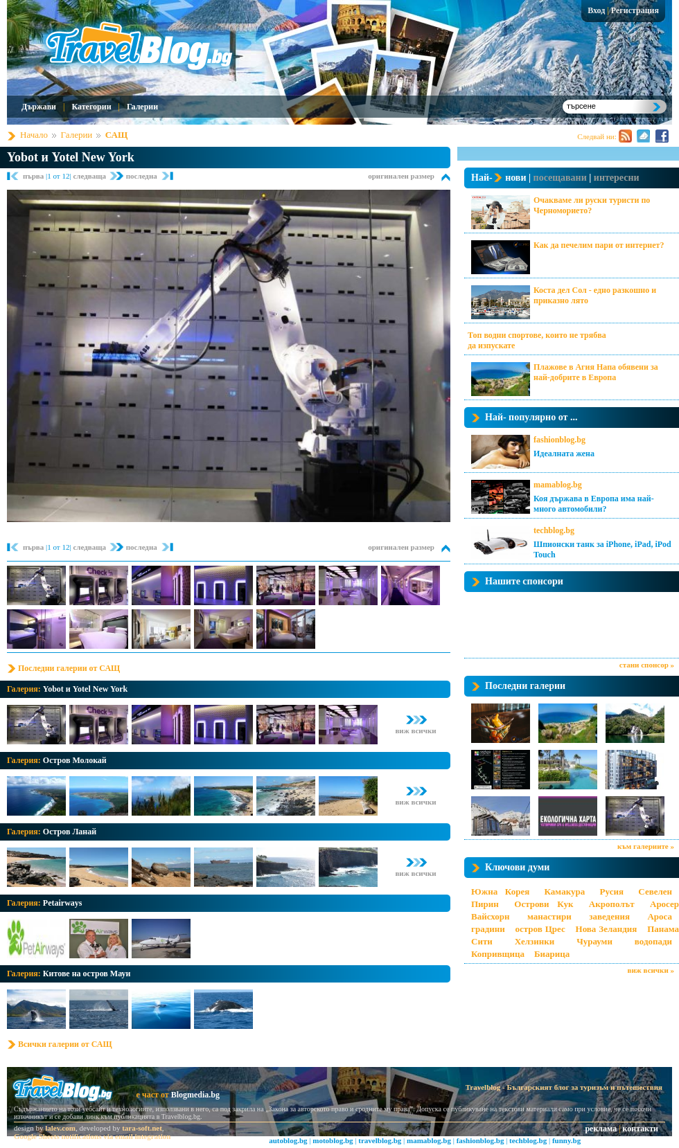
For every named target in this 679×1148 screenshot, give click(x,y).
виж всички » (651, 970)
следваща (90, 176)
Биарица (552, 954)
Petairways (62, 903)
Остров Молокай (75, 760)
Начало (34, 134)
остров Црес (540, 929)
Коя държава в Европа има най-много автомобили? (594, 504)
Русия (612, 891)
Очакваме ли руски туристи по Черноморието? (592, 205)
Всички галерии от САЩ (65, 1044)
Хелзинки (535, 941)
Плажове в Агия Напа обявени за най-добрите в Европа (596, 372)
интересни (617, 177)
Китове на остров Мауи (87, 973)
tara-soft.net (142, 1128)
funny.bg (566, 1140)
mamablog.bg (558, 485)
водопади (653, 941)
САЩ (116, 134)
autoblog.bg (288, 1140)
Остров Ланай (69, 831)
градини (488, 929)
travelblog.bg (379, 1140)
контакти (640, 1128)
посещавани (560, 177)
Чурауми (594, 941)
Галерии (142, 106)
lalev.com (60, 1128)
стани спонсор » (646, 665)
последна (141, 176)
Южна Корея (500, 891)
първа (34, 176)
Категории (91, 106)
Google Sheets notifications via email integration (92, 1136)
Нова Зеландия (606, 929)
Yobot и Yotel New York (70, 157)
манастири (549, 916)
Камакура (565, 891)
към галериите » (645, 846)
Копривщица (497, 954)
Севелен (655, 891)
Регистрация (635, 10)
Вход (596, 10)
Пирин (485, 904)
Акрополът (612, 904)
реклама (601, 1128)
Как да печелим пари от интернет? (599, 245)
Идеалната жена (564, 453)
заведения (609, 916)
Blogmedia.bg (195, 1095)
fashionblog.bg (559, 440)
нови (515, 177)
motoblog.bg (332, 1140)
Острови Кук (543, 904)
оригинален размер (401, 176)
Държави (38, 106)
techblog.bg (554, 530)
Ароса (659, 916)
